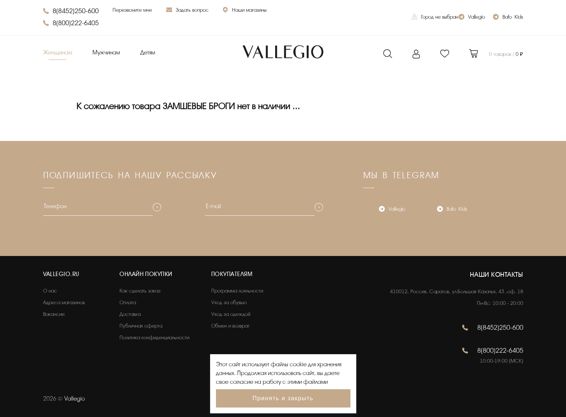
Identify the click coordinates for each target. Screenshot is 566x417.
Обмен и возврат (230, 326)
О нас (50, 291)
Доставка (130, 314)
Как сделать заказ (139, 291)
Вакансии (53, 314)
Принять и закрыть (283, 398)
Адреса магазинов (64, 302)
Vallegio (472, 17)
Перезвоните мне (132, 10)
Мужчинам (106, 52)
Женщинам (57, 52)
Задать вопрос (187, 10)
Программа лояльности (237, 291)
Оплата (127, 302)
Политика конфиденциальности (154, 337)
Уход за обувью (229, 302)
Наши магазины (244, 10)
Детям (147, 52)
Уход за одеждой (230, 314)
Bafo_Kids (508, 17)
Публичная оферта (140, 326)
